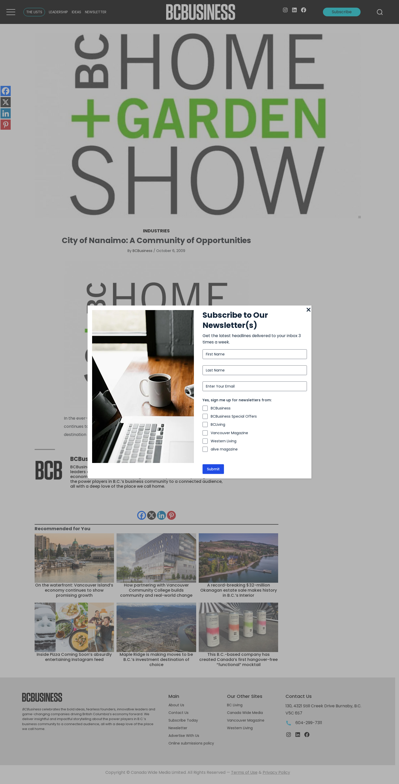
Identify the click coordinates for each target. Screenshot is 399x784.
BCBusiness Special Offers (234, 416)
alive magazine (224, 449)
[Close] (308, 310)
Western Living (223, 441)
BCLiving (218, 424)
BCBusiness (221, 408)
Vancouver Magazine (229, 432)
